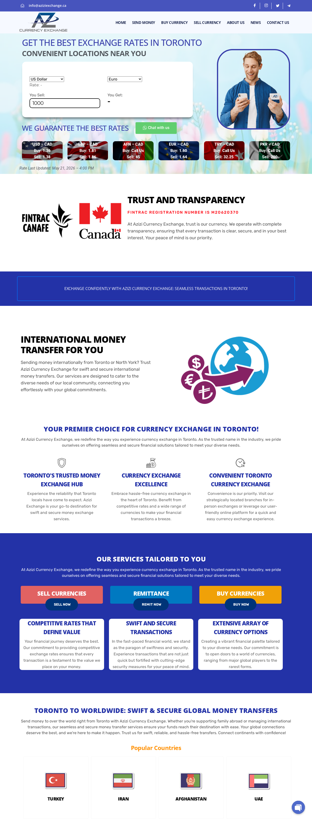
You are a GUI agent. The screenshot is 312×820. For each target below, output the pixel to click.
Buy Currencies (240, 594)
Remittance (151, 594)
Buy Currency (175, 22)
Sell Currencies (61, 594)
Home (121, 22)
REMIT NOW (151, 605)
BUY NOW (241, 605)
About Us (236, 22)
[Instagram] (266, 6)
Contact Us (278, 22)
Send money (144, 22)
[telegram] (289, 6)
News (256, 22)
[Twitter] (278, 6)
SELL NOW (62, 605)
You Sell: (64, 100)
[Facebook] (255, 6)
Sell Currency (207, 22)
